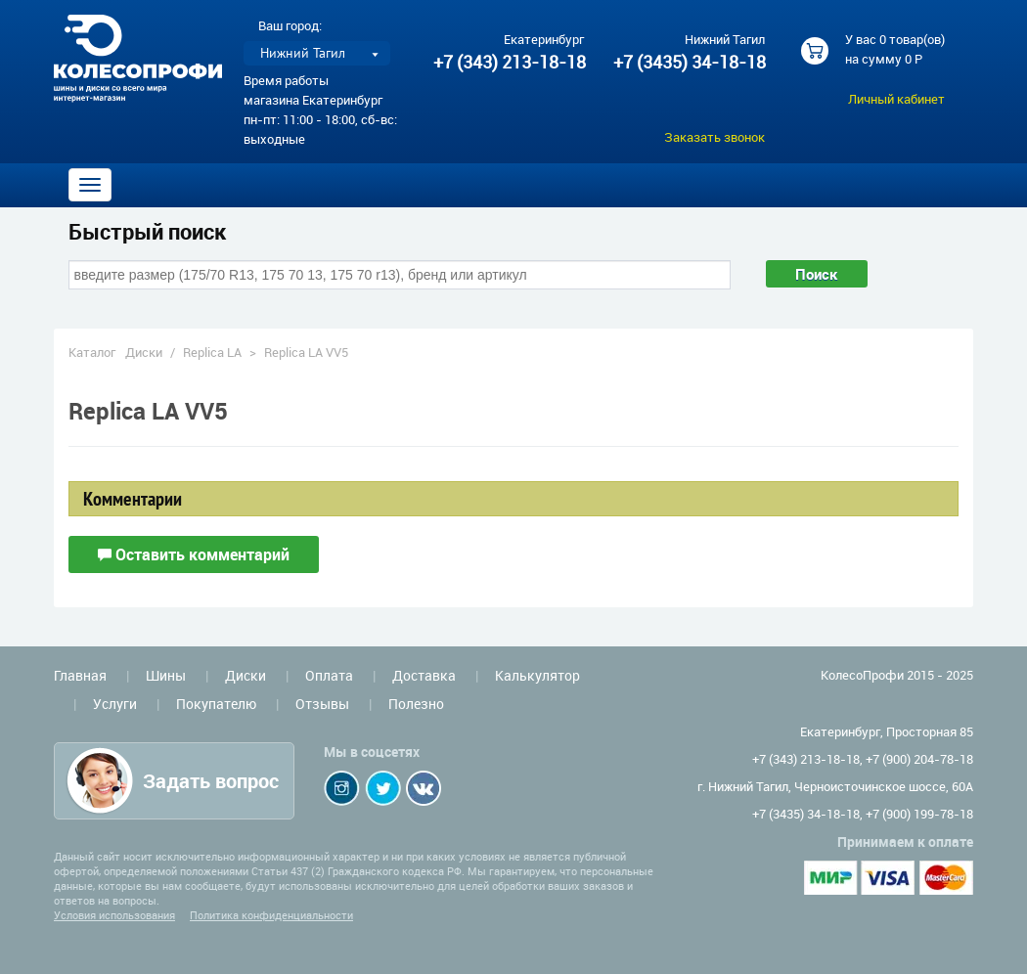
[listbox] (317, 53)
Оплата (329, 675)
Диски (143, 352)
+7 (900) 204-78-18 (919, 759)
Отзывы (322, 703)
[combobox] (399, 274)
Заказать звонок (714, 137)
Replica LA (212, 352)
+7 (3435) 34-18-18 (688, 61)
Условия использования (114, 915)
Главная (80, 675)
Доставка (424, 675)
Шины (166, 675)
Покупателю (216, 703)
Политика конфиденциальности (271, 915)
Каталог (91, 352)
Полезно (416, 703)
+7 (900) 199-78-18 (919, 813)
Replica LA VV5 (306, 352)
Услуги (115, 703)
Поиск (816, 274)
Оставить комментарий (194, 554)
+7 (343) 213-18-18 (509, 61)
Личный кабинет (896, 99)
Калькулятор (537, 675)
